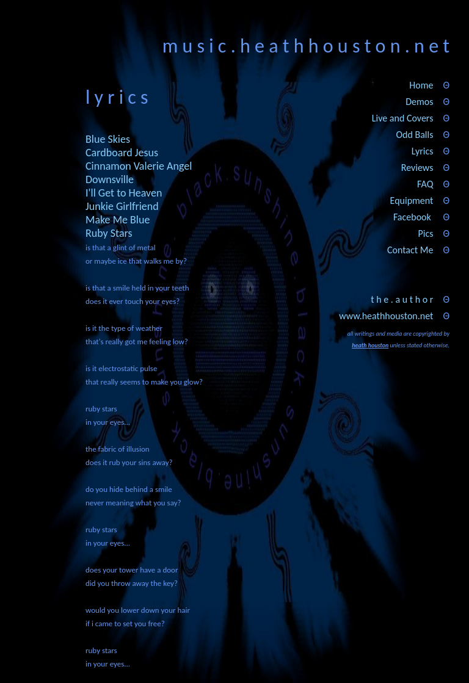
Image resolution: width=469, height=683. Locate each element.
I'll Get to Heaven (123, 193)
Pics (425, 233)
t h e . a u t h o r (402, 299)
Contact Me (410, 250)
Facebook (412, 217)
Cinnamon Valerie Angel (138, 166)
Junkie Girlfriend (122, 206)
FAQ (425, 184)
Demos (419, 101)
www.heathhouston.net (386, 316)
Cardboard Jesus (121, 152)
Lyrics (423, 151)
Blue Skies (107, 139)
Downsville (109, 179)
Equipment (412, 200)
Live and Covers (403, 118)
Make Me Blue (117, 219)
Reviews (417, 167)
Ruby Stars (109, 233)
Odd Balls (414, 134)
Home (421, 85)
